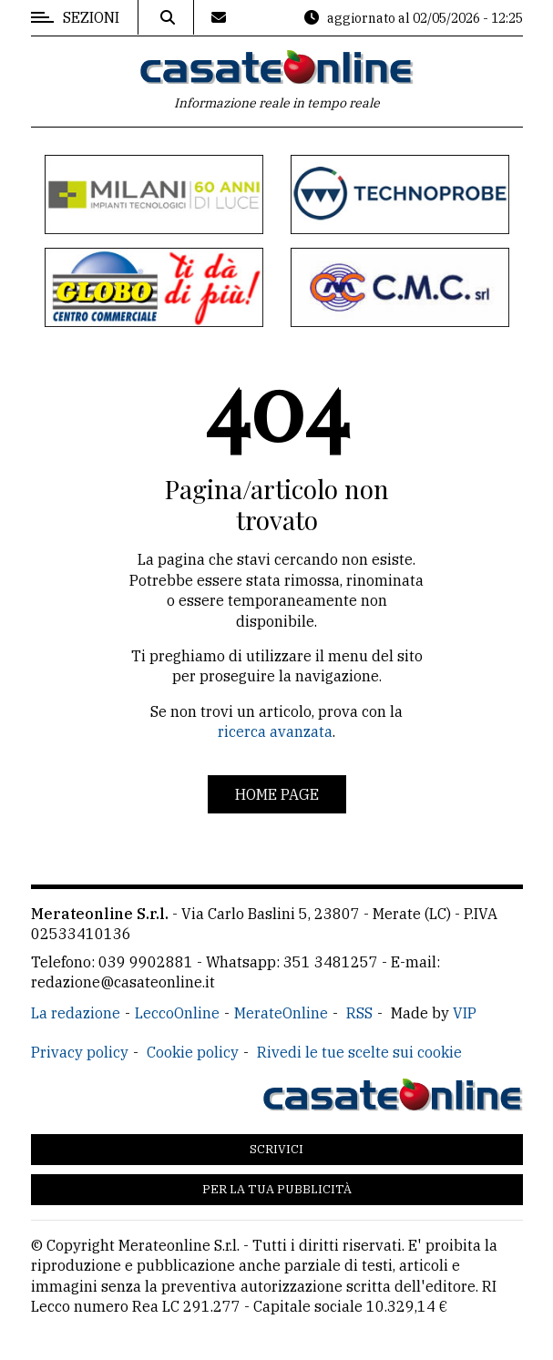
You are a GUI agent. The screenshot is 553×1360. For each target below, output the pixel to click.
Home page (277, 794)
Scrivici (276, 1149)
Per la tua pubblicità (277, 1189)
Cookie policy (193, 1052)
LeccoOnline (177, 1013)
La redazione (75, 1013)
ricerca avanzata (275, 731)
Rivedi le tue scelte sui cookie (359, 1052)
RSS (359, 1013)
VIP (464, 1013)
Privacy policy (79, 1052)
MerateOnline (281, 1013)
